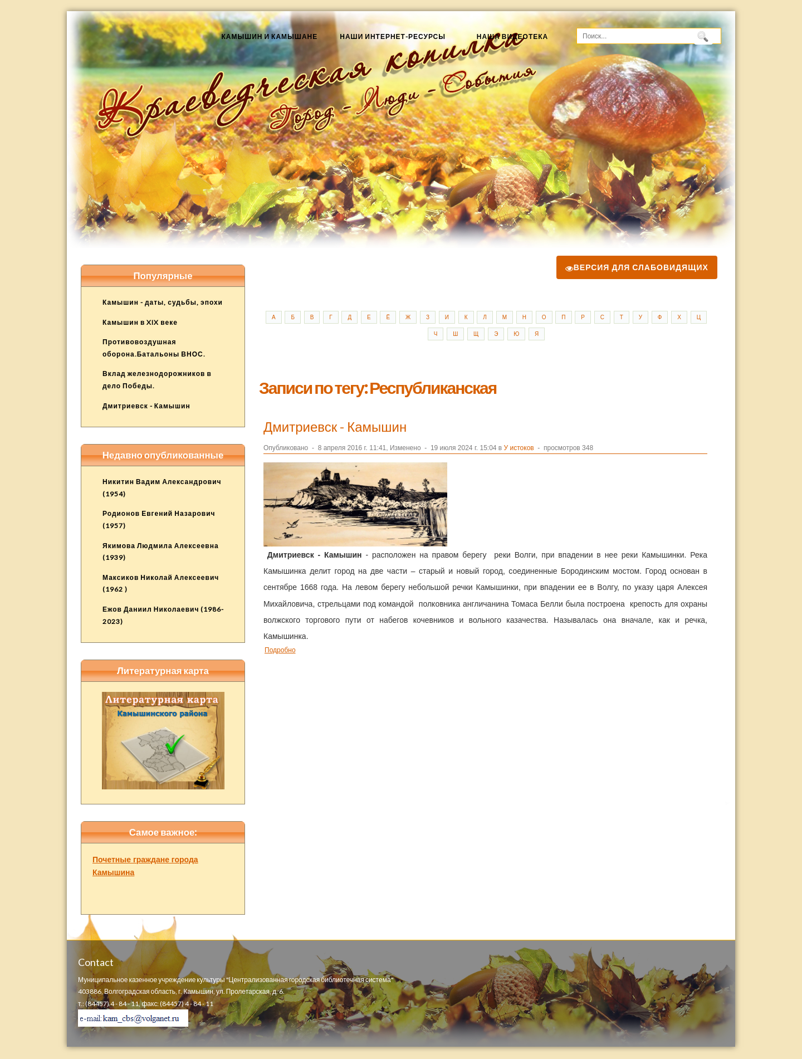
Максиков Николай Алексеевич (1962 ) (160, 583)
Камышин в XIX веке (140, 322)
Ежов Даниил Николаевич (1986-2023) (163, 615)
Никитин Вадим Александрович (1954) (162, 487)
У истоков (519, 448)
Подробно (280, 650)
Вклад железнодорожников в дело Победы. (157, 379)
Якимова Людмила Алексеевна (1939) (160, 551)
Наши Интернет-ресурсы (393, 36)
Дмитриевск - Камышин (335, 426)
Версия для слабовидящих (636, 267)
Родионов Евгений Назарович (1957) (159, 519)
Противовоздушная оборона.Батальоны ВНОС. (154, 348)
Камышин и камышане (269, 36)
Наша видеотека (513, 36)
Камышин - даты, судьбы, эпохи (162, 302)
